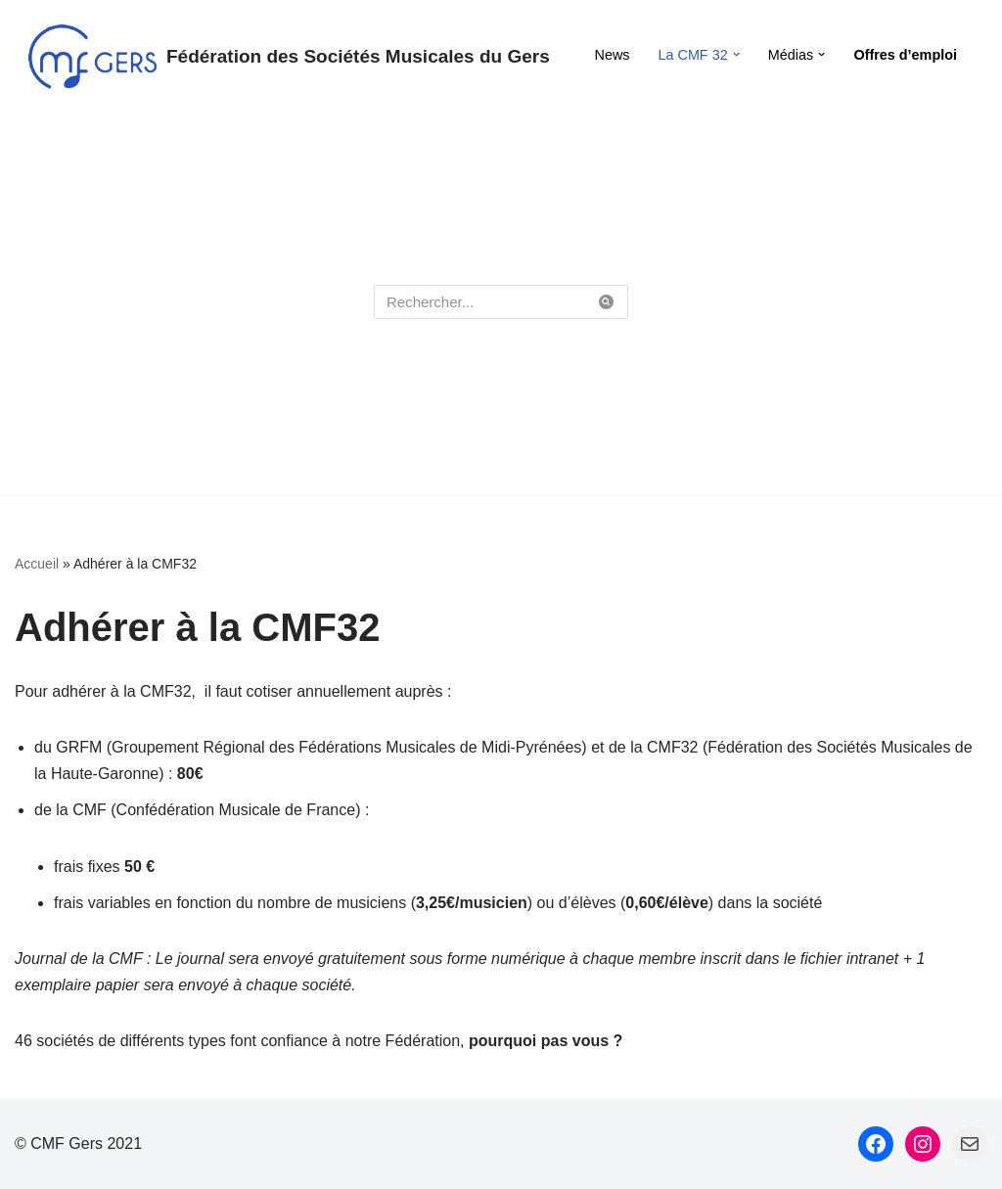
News (612, 55)
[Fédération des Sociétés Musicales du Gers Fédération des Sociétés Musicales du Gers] (289, 57)
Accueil (37, 564)
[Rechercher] (479, 302)
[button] (736, 54)
